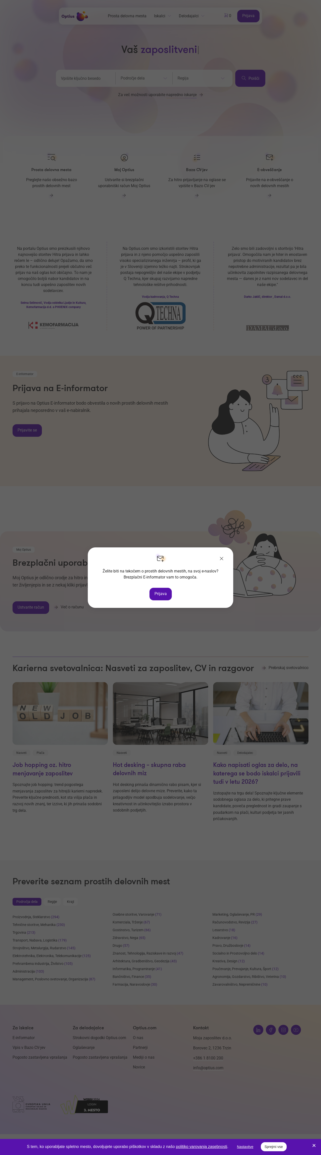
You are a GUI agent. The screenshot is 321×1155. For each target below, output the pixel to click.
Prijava (160, 593)
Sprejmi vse (274, 1147)
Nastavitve (245, 1147)
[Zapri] (222, 559)
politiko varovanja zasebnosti (201, 1146)
